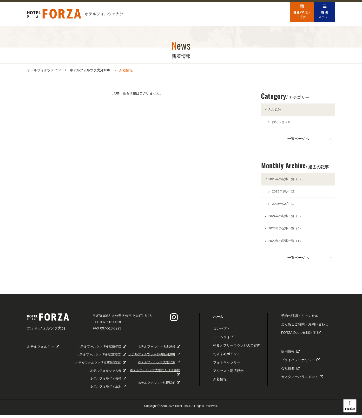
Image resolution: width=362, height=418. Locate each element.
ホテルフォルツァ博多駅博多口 (102, 349)
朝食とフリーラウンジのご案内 (236, 348)
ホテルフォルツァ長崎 (108, 381)
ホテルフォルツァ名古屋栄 (159, 349)
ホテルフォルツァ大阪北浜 (159, 365)
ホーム (218, 319)
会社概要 (290, 371)
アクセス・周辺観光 (228, 374)
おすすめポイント (226, 357)
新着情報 (220, 382)
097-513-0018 (110, 325)
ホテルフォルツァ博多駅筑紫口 (101, 357)
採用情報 (290, 354)
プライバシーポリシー (300, 363)
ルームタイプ (223, 340)
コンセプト (221, 331)
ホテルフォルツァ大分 (108, 373)
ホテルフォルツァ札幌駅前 (159, 385)
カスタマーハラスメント (302, 380)
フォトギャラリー (226, 365)
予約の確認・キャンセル (299, 318)
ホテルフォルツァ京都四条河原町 (154, 357)
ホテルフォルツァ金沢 (108, 389)
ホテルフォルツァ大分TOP (90, 70)
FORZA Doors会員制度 (301, 335)
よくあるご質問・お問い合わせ (304, 327)
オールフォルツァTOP (44, 70)
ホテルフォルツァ (43, 349)
